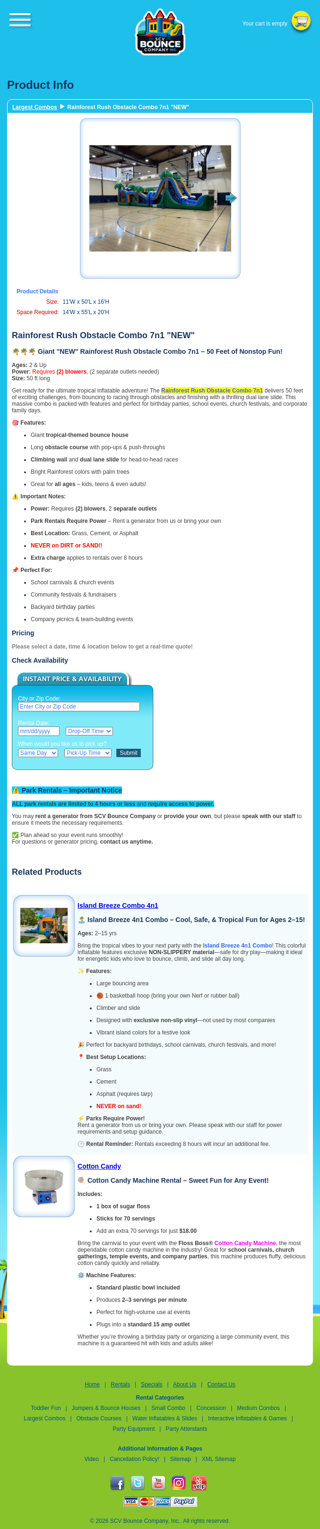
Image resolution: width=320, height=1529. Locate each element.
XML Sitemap (219, 1459)
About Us (184, 1384)
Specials (151, 1384)
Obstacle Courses (99, 1418)
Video (91, 1459)
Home (92, 1384)
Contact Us (221, 1384)
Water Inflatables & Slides (164, 1418)
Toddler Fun (46, 1408)
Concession (211, 1408)
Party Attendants (186, 1429)
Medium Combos (258, 1408)
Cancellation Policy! (134, 1459)
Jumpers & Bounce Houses (106, 1408)
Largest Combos (34, 107)
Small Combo (169, 1408)
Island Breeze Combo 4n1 (118, 905)
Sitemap (180, 1459)
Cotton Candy (99, 1166)
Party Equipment (134, 1429)
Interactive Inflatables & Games (247, 1418)
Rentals (120, 1384)
